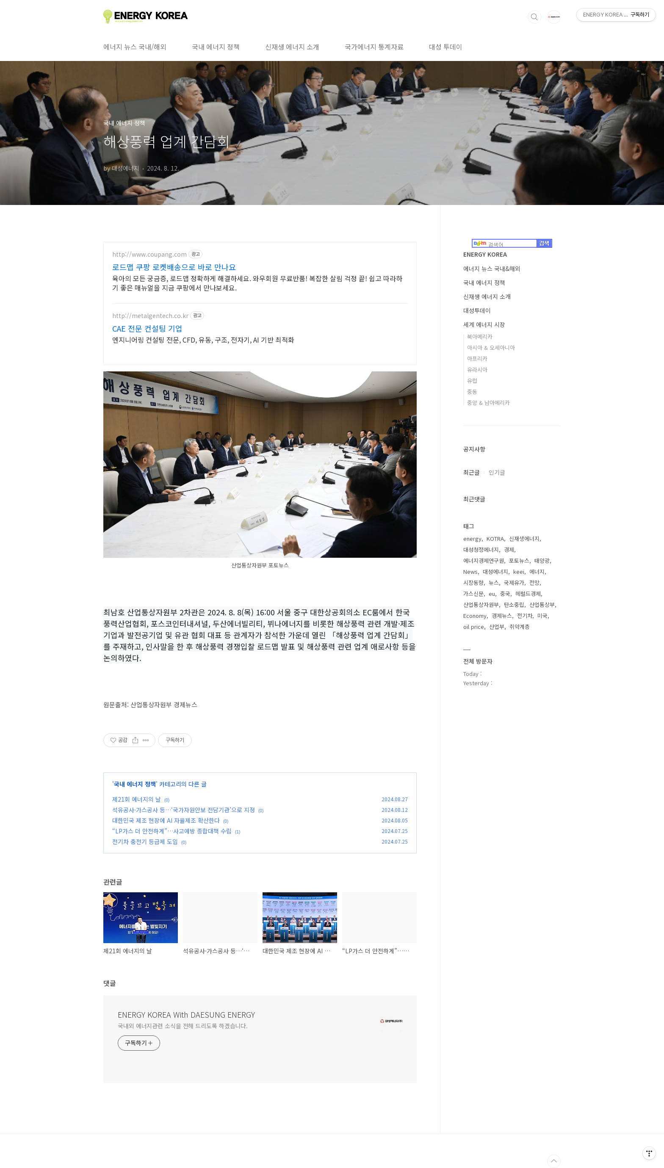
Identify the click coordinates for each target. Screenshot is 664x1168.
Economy (475, 616)
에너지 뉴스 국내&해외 (491, 268)
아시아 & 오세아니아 (491, 347)
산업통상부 (542, 605)
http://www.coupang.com (149, 254)
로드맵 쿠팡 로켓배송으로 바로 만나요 (174, 267)
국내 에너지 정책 (216, 47)
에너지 (537, 571)
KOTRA (495, 538)
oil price (473, 627)
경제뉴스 (502, 616)
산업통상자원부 (481, 605)
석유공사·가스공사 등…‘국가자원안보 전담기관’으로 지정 (183, 809)
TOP (554, 1161)
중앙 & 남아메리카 (488, 403)
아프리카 (477, 358)
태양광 (542, 560)
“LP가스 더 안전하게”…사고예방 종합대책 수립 (172, 831)
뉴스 (494, 582)
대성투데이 (477, 310)
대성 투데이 (445, 47)
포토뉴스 (519, 560)
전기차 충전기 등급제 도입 (145, 841)
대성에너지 (495, 571)
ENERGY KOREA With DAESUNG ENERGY (186, 1014)
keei (518, 571)
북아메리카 (479, 336)
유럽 (472, 380)
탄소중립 (514, 605)
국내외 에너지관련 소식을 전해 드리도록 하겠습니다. (183, 1025)
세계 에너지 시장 (484, 324)
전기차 (524, 616)
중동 (472, 391)
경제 (509, 549)
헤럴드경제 (528, 594)
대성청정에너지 (481, 549)
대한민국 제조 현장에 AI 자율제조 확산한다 (166, 820)
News (470, 571)
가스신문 (473, 594)
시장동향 (473, 582)
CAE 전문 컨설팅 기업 (147, 328)
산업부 (496, 627)
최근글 (471, 472)
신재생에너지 (524, 538)
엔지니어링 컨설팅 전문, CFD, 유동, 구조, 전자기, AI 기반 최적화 (203, 339)
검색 (534, 17)
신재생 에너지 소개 (292, 47)
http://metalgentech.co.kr (150, 315)
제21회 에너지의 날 (136, 799)
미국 (542, 616)
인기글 (497, 472)
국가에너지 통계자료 (374, 47)
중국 (505, 594)
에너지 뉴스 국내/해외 (134, 47)
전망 (534, 582)
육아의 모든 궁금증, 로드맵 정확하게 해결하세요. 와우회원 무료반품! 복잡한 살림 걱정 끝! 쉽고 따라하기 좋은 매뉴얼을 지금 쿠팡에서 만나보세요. (257, 282)
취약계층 (519, 627)
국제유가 (514, 582)
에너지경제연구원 (483, 560)
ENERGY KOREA (485, 254)
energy (472, 538)
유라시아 (477, 369)
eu (492, 594)
